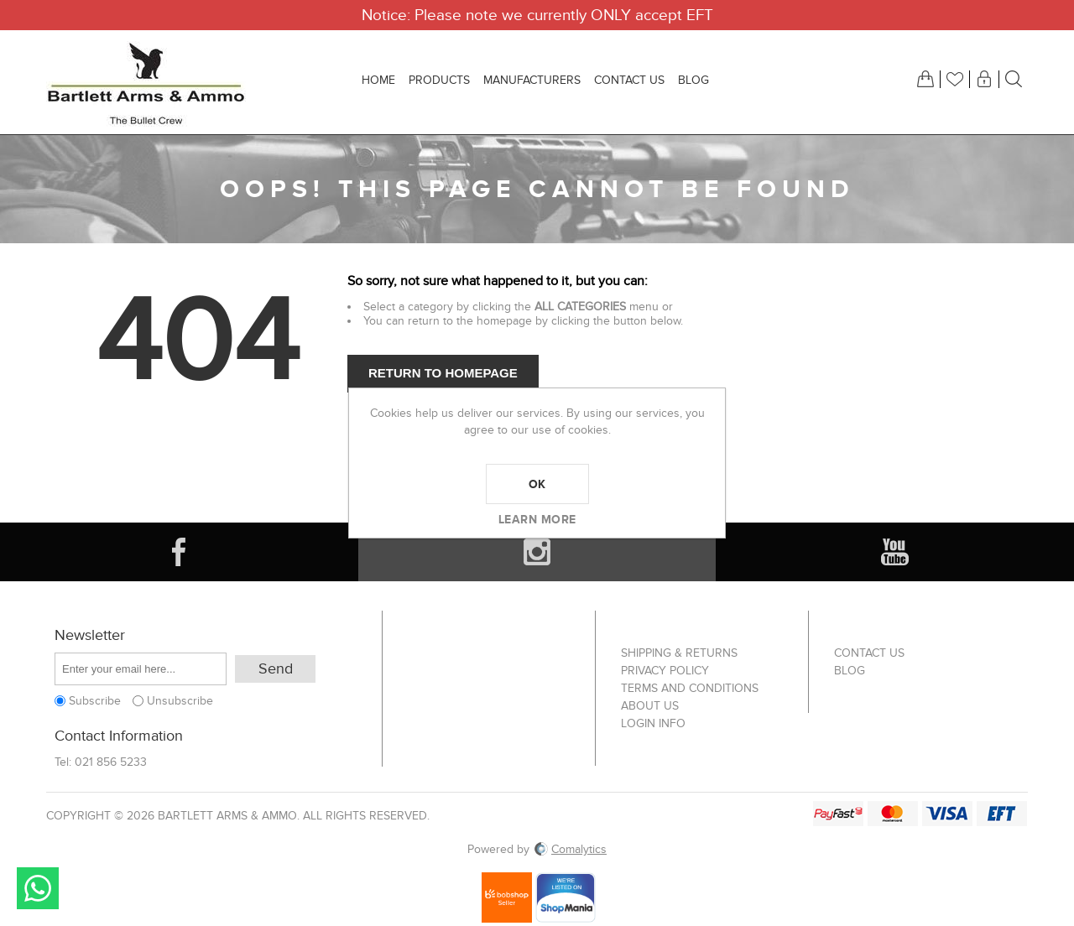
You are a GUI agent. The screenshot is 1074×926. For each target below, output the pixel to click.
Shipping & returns (679, 653)
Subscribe (95, 701)
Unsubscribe (180, 701)
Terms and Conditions (690, 688)
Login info (653, 723)
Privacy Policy (665, 670)
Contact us (869, 653)
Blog (849, 670)
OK (537, 484)
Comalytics (570, 849)
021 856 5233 (111, 762)
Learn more (537, 519)
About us (650, 706)
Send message (38, 888)
